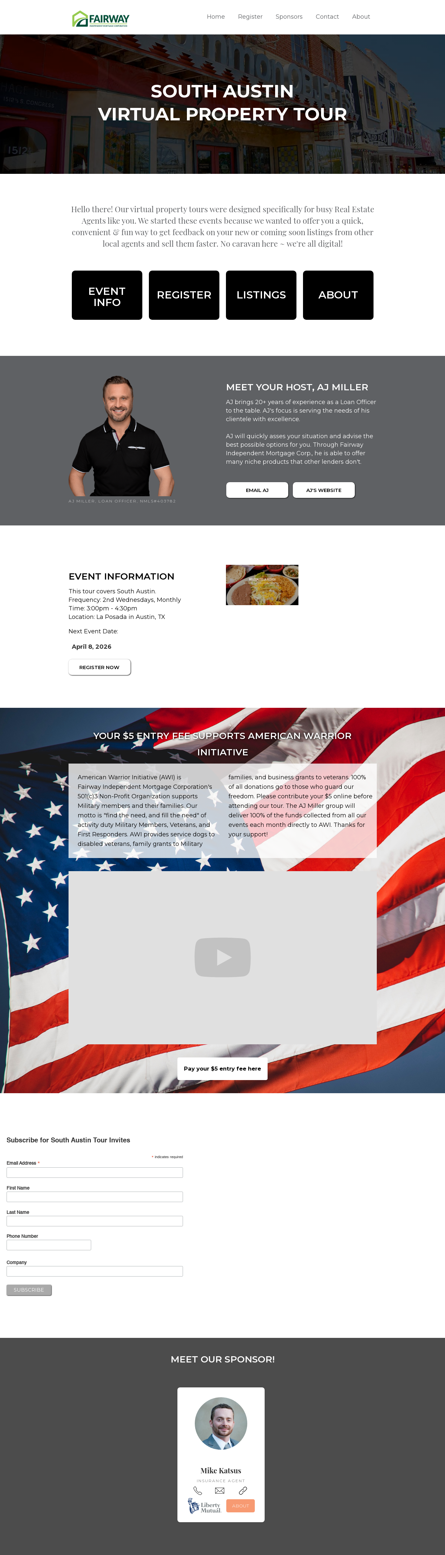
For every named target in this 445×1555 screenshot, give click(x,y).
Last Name (18, 1212)
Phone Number (22, 1236)
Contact (327, 16)
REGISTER (184, 294)
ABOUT (240, 1506)
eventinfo (107, 297)
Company (17, 1262)
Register (250, 16)
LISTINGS (261, 294)
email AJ (257, 490)
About (361, 16)
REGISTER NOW (99, 667)
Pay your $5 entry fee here (222, 1068)
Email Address (23, 1163)
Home (216, 16)
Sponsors (289, 16)
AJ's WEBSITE (323, 490)
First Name (18, 1188)
